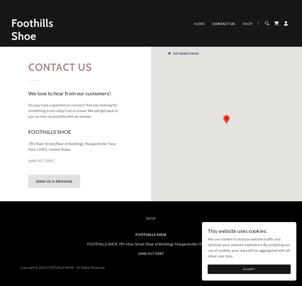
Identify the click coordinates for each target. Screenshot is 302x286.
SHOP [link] (248, 24)
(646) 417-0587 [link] (41, 160)
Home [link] (199, 24)
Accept (249, 269)
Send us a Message (54, 181)
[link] (60, 38)
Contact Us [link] (224, 24)
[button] (286, 23)
